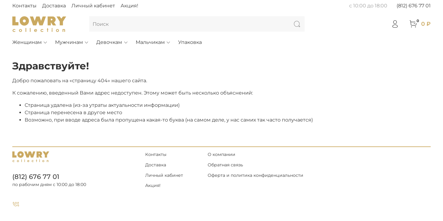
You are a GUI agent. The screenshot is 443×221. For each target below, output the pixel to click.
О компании (221, 154)
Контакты (24, 6)
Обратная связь (225, 165)
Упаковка (190, 42)
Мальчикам (153, 42)
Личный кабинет (93, 6)
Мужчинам (72, 42)
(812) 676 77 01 (414, 6)
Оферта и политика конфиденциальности (255, 175)
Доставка (54, 6)
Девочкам (112, 42)
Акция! (129, 6)
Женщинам (30, 42)
